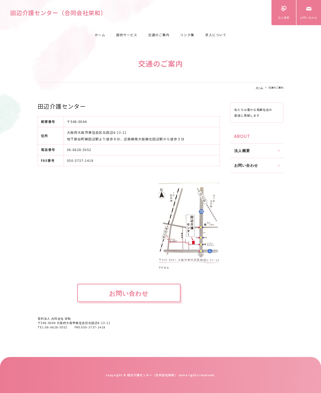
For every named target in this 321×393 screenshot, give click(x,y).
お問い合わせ (308, 18)
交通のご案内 (159, 34)
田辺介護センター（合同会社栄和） (58, 13)
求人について (215, 34)
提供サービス (126, 34)
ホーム (100, 34)
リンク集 (187, 34)
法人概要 (283, 18)
